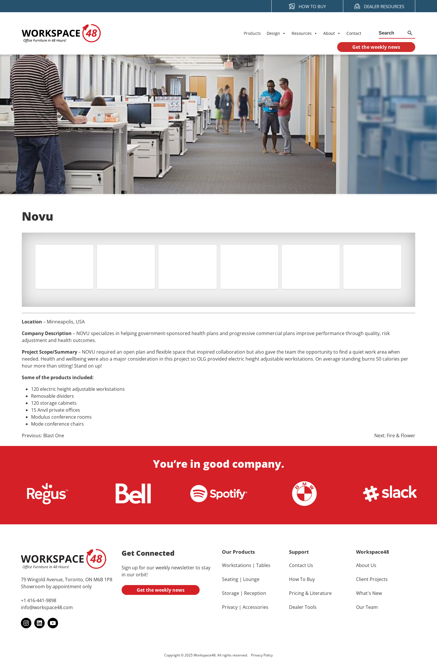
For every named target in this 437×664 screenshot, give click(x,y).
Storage (230, 593)
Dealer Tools (303, 607)
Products (252, 33)
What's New (369, 593)
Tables (263, 565)
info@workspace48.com (47, 607)
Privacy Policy (262, 655)
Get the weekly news (161, 590)
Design (276, 33)
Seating (230, 579)
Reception (255, 593)
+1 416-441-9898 (38, 601)
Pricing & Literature (310, 593)
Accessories (255, 607)
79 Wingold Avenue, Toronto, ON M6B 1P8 (66, 580)
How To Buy (302, 579)
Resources (304, 33)
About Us (366, 565)
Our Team (367, 607)
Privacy (230, 607)
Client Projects (372, 579)
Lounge (251, 579)
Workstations (236, 565)
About (332, 33)
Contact (353, 33)
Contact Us (301, 565)
